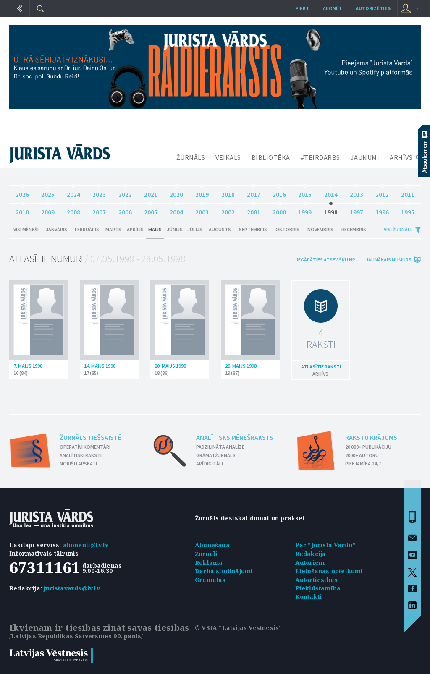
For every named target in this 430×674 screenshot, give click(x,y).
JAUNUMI (365, 157)
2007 (99, 210)
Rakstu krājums (371, 437)
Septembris (253, 229)
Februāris (87, 229)
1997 (356, 210)
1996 (382, 210)
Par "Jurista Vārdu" (325, 545)
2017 (253, 192)
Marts (113, 229)
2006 (125, 210)
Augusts (220, 229)
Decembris (353, 229)
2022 (125, 192)
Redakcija (310, 554)
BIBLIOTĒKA (271, 157)
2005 (150, 210)
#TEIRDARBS (320, 157)
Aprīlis (135, 229)
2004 (176, 210)
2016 (279, 192)
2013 (356, 192)
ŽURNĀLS (190, 157)
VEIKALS (228, 157)
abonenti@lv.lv (86, 545)
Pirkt (302, 8)
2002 (228, 210)
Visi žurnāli (398, 229)
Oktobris (287, 229)
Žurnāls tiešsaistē (90, 437)
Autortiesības (316, 580)
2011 (407, 192)
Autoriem (310, 563)
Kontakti (308, 597)
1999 (305, 210)
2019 (202, 192)
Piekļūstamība (318, 588)
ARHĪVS (401, 157)
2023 (99, 192)
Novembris (320, 229)
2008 (73, 210)
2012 (382, 192)
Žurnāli (206, 554)
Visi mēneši (26, 229)
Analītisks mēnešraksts (234, 437)
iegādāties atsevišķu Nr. (327, 259)
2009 (48, 210)
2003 (202, 210)
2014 (331, 192)
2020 (176, 192)
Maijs (155, 229)
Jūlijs (194, 229)
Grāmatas (210, 580)
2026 (22, 192)
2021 (150, 192)
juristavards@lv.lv (72, 588)
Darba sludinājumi (224, 571)
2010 (22, 210)
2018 (228, 192)
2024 (73, 192)
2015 (305, 192)
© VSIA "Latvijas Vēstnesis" (238, 628)
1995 (407, 210)
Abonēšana (212, 545)
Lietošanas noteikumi (329, 571)
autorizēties (373, 8)
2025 (48, 192)
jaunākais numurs (389, 259)
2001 (253, 210)
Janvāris (56, 229)
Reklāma (209, 563)
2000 (279, 210)
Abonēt (332, 8)
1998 (331, 210)
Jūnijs (175, 229)
